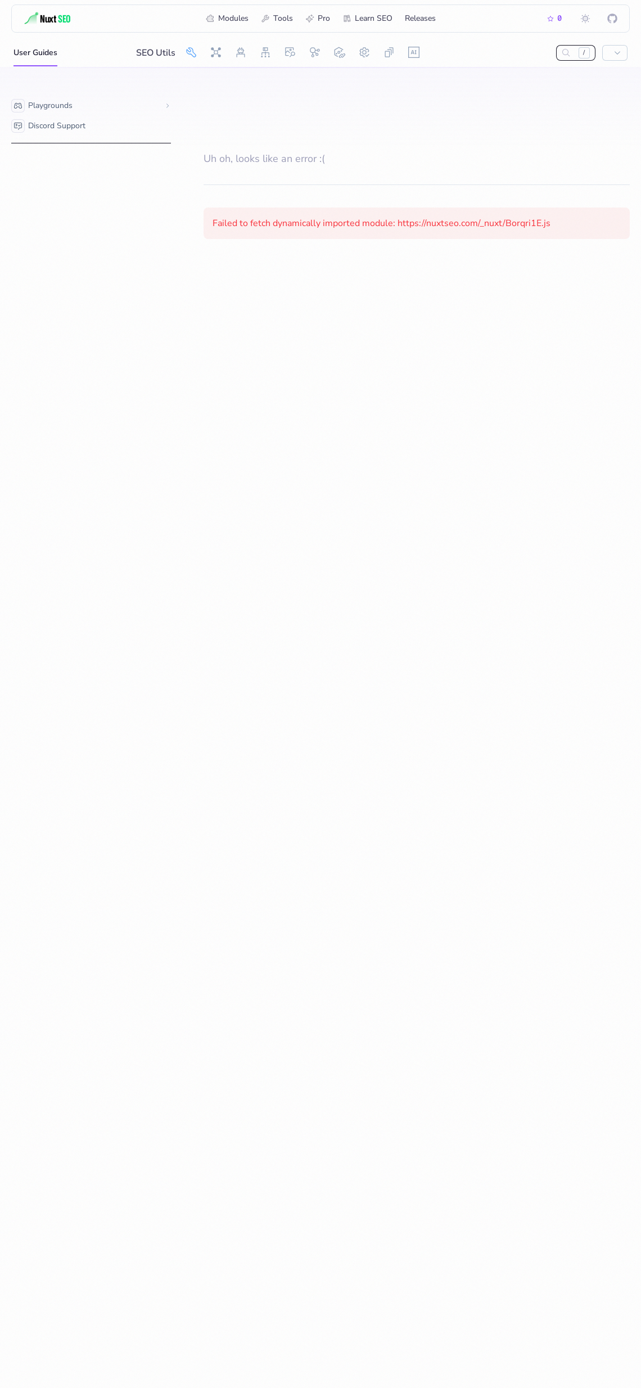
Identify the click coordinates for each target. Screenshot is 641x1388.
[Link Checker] (339, 52)
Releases (420, 18)
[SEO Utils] (191, 52)
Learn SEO (367, 18)
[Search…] (566, 52)
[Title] (65, 18)
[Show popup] (615, 53)
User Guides (35, 56)
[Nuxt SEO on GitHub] (612, 19)
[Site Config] (364, 52)
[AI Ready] (414, 52)
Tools (277, 18)
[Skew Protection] (389, 52)
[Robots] (240, 52)
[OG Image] (290, 52)
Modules (227, 18)
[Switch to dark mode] (585, 19)
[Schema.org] (315, 52)
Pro (317, 18)
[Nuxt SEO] (216, 52)
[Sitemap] (265, 52)
